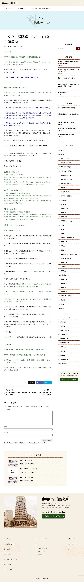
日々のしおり (41, 551)
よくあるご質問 (8, 569)
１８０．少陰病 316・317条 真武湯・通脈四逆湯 (21, 77)
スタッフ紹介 (7, 564)
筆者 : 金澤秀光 (18, 46)
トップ (5, 8)
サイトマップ (71, 549)
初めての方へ (7, 549)
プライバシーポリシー (74, 544)
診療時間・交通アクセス (10, 559)
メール (6, 432)
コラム (12, 8)
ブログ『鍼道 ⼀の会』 (44, 548)
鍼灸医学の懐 (41, 555)
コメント (7, 409)
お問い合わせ (71, 539)
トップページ (7, 539)
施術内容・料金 (8, 554)
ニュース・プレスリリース (42, 539)
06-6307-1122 (55, 511)
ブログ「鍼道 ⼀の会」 (22, 8)
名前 (5, 427)
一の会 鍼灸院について (10, 544)
